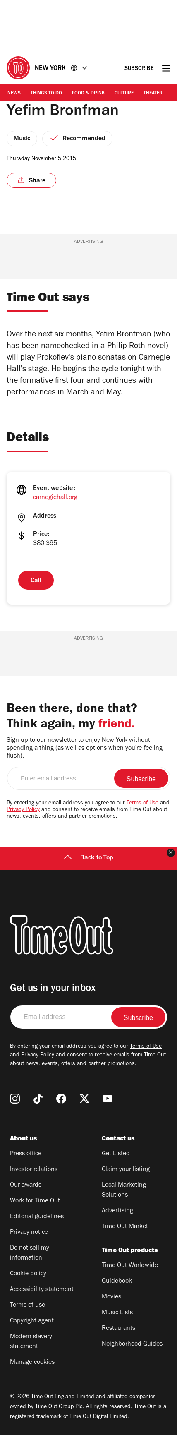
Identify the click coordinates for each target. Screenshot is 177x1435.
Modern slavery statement (31, 1342)
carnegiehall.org (55, 497)
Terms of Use (142, 803)
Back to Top (88, 858)
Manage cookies (32, 1362)
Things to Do (46, 93)
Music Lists (117, 1313)
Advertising (117, 1211)
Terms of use (27, 1305)
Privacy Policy (23, 810)
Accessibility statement (42, 1289)
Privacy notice (29, 1232)
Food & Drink (88, 93)
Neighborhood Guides (132, 1344)
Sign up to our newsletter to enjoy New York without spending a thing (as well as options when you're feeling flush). (85, 748)
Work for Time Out (35, 1201)
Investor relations (33, 1169)
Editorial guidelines (37, 1217)
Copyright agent (32, 1321)
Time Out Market (125, 1227)
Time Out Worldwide (130, 1265)
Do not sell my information (29, 1253)
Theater (153, 93)
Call (36, 581)
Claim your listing (126, 1169)
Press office (25, 1154)
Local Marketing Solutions (124, 1190)
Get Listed (116, 1154)
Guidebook (117, 1281)
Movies (111, 1297)
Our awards (25, 1185)
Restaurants (118, 1328)
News (14, 93)
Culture (124, 93)
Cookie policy (28, 1274)
